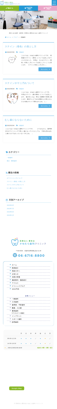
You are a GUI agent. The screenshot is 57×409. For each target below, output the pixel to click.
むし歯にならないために (18, 119)
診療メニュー (30, 296)
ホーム (8, 37)
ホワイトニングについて (14, 178)
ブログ (15, 37)
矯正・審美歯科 (12, 161)
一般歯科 (21, 52)
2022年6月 (10, 212)
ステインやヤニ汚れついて (19, 83)
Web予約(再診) (47, 8)
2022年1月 (10, 215)
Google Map (17, 388)
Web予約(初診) (28, 8)
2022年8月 (10, 205)
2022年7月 (10, 208)
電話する (9, 8)
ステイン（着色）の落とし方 (20, 46)
